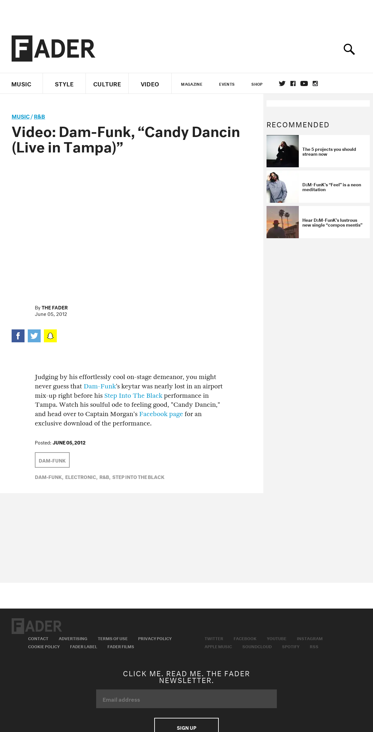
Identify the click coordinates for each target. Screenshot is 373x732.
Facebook (245, 638)
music (21, 115)
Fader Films (120, 646)
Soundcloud (257, 646)
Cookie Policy (44, 646)
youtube (304, 83)
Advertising (73, 638)
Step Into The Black (133, 395)
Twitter (282, 83)
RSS (314, 646)
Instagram (310, 638)
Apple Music (218, 646)
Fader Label (83, 646)
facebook (293, 83)
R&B (39, 115)
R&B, (104, 476)
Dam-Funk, (49, 476)
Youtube (277, 638)
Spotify (290, 646)
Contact (38, 638)
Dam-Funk (100, 386)
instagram (315, 83)
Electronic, (81, 476)
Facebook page (161, 414)
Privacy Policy (155, 638)
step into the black (138, 476)
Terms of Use (113, 638)
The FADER (55, 307)
